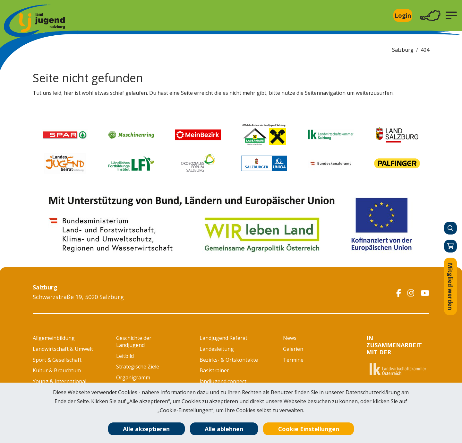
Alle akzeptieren (146, 429)
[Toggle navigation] (430, 15)
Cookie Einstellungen (308, 429)
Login (403, 15)
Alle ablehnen (224, 429)
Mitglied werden (450, 286)
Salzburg (403, 49)
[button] (451, 15)
